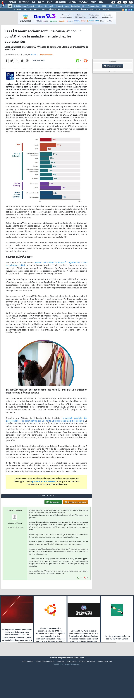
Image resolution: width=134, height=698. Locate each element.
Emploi (72, 2)
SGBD (104, 6)
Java (66, 6)
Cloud (40, 6)
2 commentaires (46, 60)
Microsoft (59, 6)
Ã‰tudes (83, 2)
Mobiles (119, 6)
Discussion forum (112, 66)
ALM (51, 6)
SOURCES (74, 9)
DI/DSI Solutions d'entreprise (24, 6)
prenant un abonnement (44, 487)
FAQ (33, 2)
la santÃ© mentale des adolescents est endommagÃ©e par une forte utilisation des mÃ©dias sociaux (46, 425)
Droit (93, 2)
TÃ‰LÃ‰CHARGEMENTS (58, 9)
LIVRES (44, 9)
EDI (83, 6)
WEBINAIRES (34, 9)
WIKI (92, 9)
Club (101, 2)
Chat (49, 2)
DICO (98, 9)
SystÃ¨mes (129, 6)
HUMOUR (105, 9)
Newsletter (60, 2)
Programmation (93, 6)
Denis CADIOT (15, 527)
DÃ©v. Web (75, 6)
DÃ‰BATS (84, 9)
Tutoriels (24, 2)
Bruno (33, 60)
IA (46, 6)
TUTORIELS (17, 9)
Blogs (41, 2)
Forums (12, 2)
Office (111, 6)
